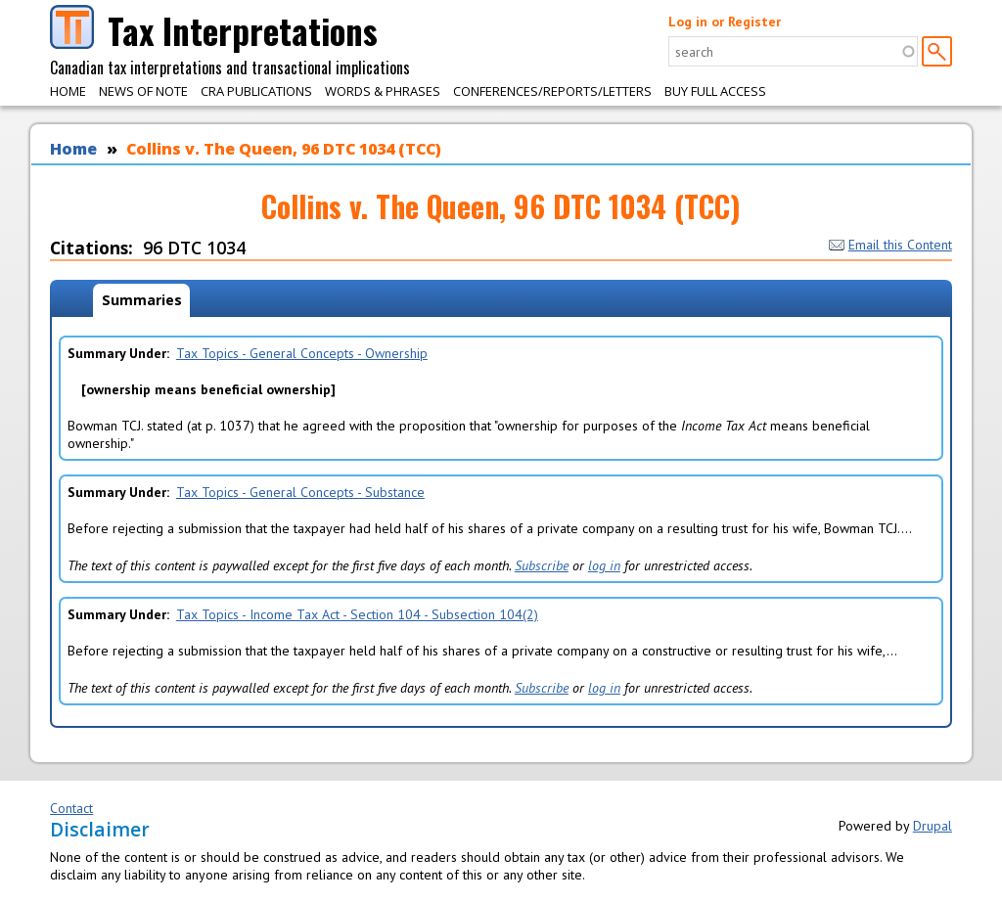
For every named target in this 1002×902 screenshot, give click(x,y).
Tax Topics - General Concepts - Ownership (302, 353)
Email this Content (890, 244)
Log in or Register (724, 21)
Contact (71, 808)
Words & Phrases (382, 91)
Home (68, 91)
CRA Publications (256, 91)
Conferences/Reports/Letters (552, 91)
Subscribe (542, 565)
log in (604, 565)
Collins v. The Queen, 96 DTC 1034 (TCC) (283, 148)
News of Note (143, 91)
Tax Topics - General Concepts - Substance (300, 492)
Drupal (932, 825)
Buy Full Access (715, 91)
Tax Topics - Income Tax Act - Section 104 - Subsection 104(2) (357, 614)
